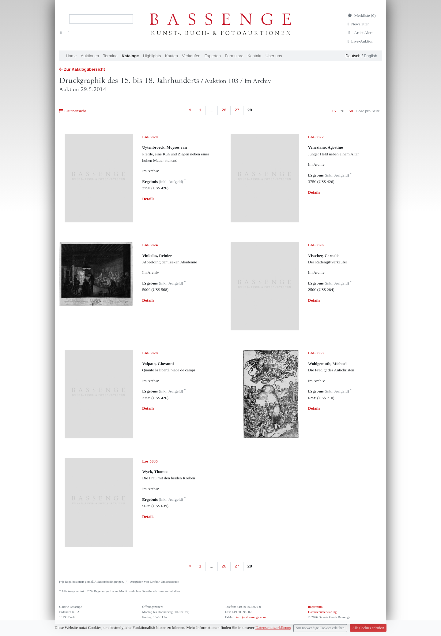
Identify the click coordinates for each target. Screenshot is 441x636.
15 (334, 111)
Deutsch (352, 56)
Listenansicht (72, 111)
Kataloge (130, 56)
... (211, 110)
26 (224, 110)
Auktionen (90, 56)
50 (351, 111)
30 (342, 111)
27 (237, 110)
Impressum (315, 606)
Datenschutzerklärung (322, 612)
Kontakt (254, 56)
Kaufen (171, 56)
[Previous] (190, 110)
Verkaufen (191, 56)
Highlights (152, 56)
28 (249, 110)
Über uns (274, 56)
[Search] (101, 19)
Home (71, 56)
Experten (213, 56)
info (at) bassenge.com (250, 617)
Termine (110, 56)
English (370, 56)
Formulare (234, 56)
